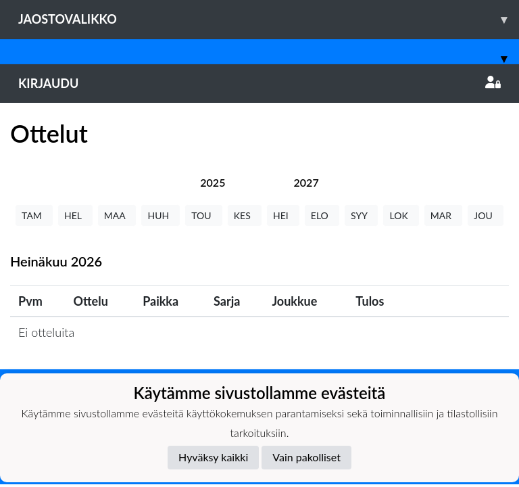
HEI (283, 215)
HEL (75, 215)
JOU (485, 215)
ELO (322, 215)
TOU (203, 215)
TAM (34, 215)
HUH (160, 215)
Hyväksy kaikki (213, 456)
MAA (117, 215)
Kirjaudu (259, 83)
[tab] (212, 182)
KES (244, 215)
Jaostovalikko (268, 19)
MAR (443, 215)
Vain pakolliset (306, 456)
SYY (361, 215)
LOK (400, 215)
